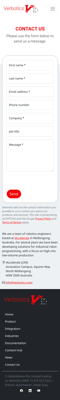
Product (10, 321)
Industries (12, 336)
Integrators (12, 329)
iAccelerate (21, 238)
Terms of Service (12, 222)
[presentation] (31, 180)
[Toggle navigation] (53, 8)
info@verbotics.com (19, 282)
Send (14, 193)
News (8, 357)
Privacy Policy (43, 218)
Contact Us (12, 364)
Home (9, 314)
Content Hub (13, 350)
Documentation (15, 343)
